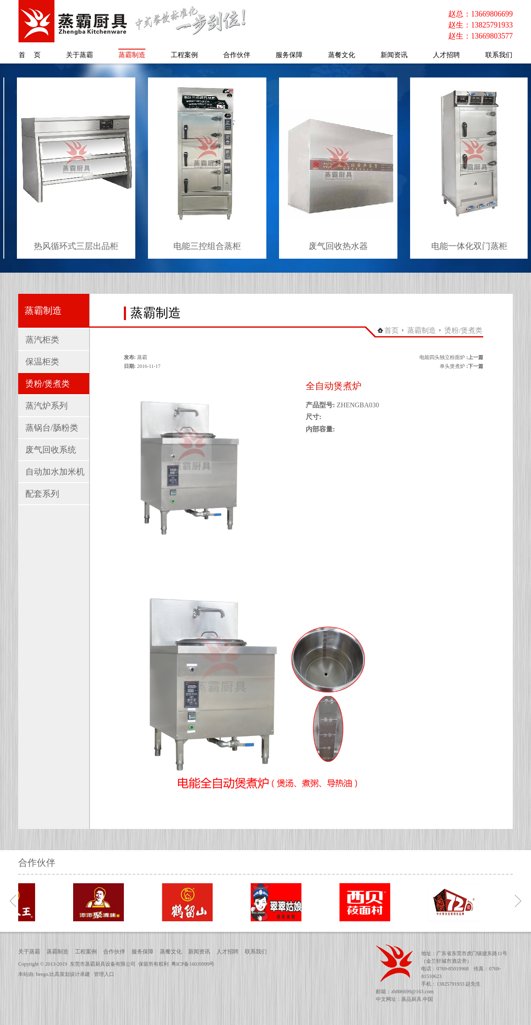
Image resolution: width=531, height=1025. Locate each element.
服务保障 (142, 951)
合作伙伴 (114, 951)
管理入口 (104, 974)
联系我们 (256, 951)
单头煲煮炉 (452, 366)
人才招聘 (227, 951)
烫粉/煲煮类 (463, 330)
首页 (391, 330)
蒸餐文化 (171, 951)
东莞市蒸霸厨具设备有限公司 (103, 964)
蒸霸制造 (421, 330)
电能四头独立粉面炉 (442, 357)
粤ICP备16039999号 (193, 964)
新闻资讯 (199, 951)
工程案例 (86, 951)
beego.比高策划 (53, 974)
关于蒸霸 (29, 951)
